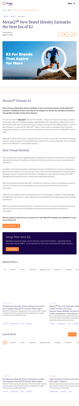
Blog (9, 10)
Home (4, 10)
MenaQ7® (22, 119)
